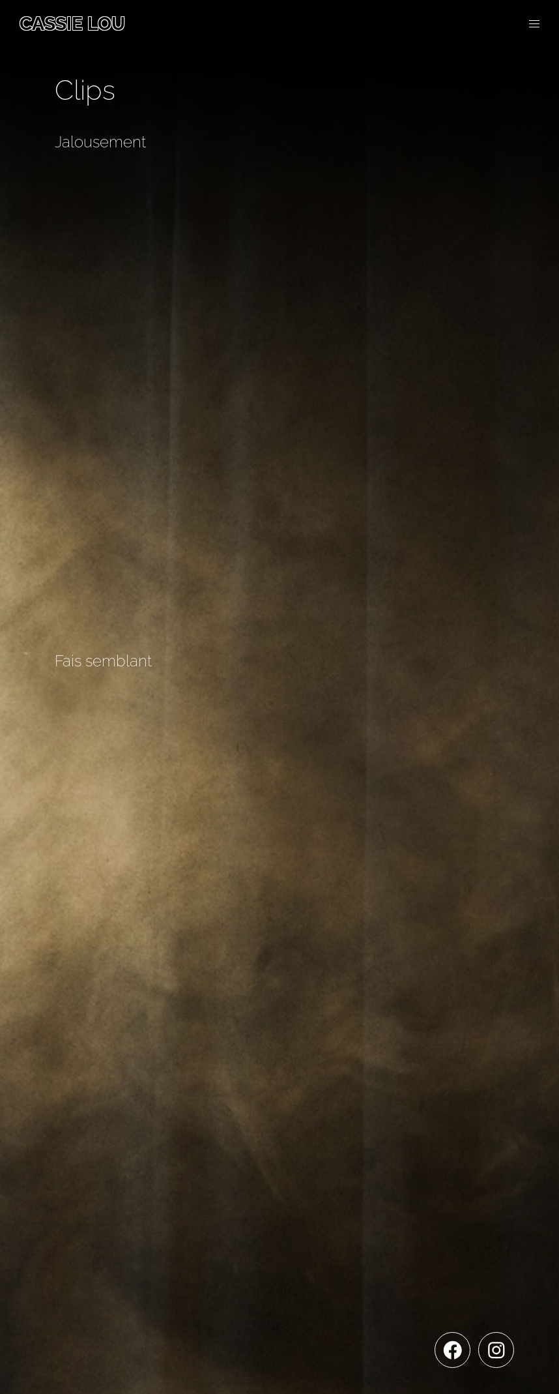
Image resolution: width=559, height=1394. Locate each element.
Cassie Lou (72, 24)
